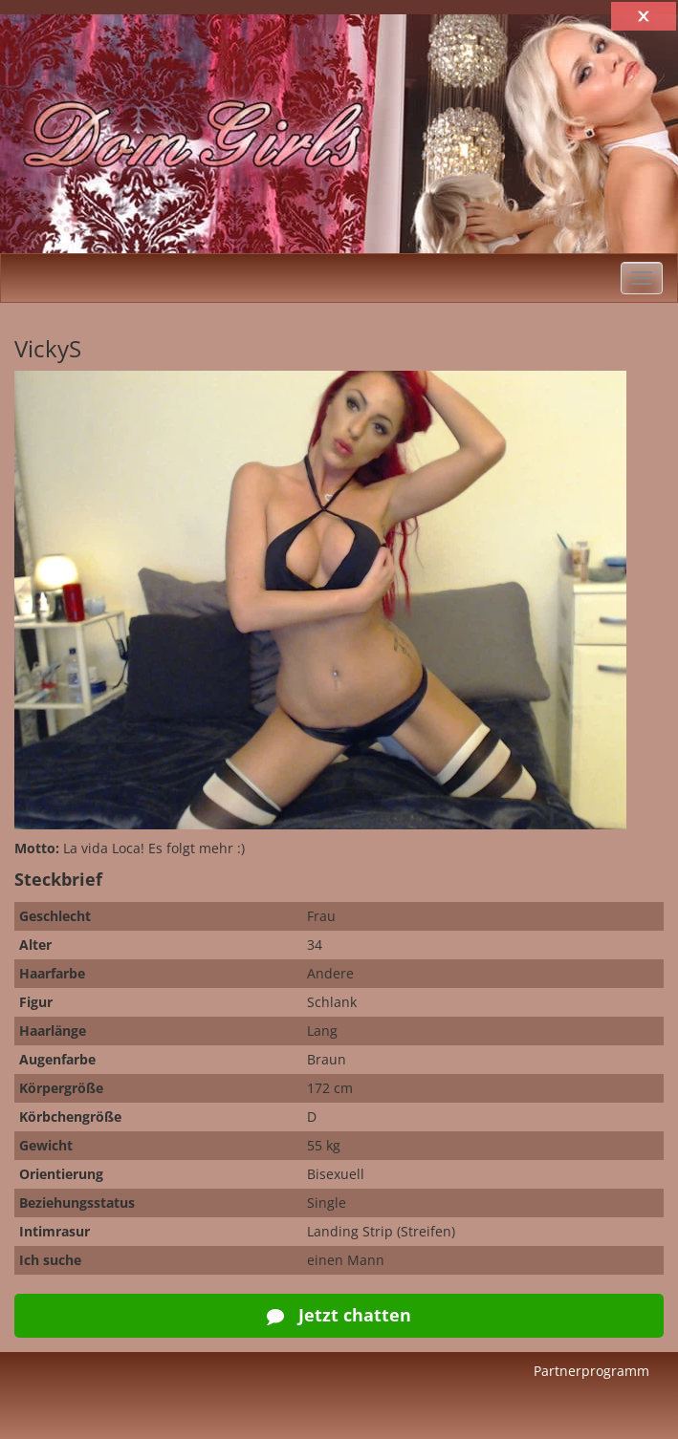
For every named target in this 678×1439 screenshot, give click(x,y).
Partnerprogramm (591, 1371)
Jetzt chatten (339, 1314)
